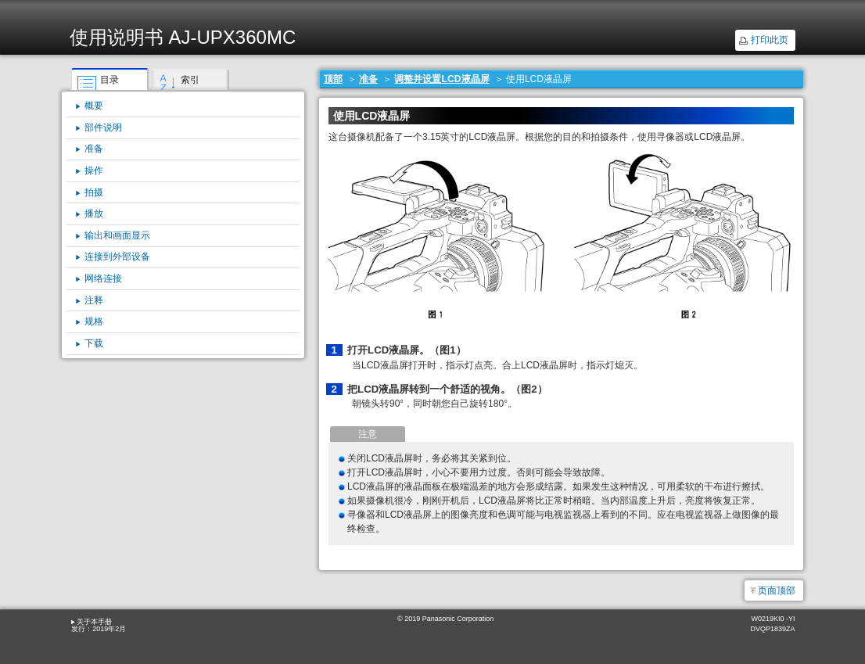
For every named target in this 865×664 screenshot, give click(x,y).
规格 (93, 321)
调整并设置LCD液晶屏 (441, 79)
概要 (93, 105)
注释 (93, 300)
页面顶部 (776, 590)
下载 (93, 343)
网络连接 (103, 278)
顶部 (333, 79)
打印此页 (769, 39)
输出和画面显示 (117, 235)
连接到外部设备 (117, 256)
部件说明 (103, 127)
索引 (190, 79)
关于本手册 (94, 622)
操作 (93, 170)
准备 (368, 79)
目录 (109, 79)
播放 (93, 213)
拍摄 (93, 192)
